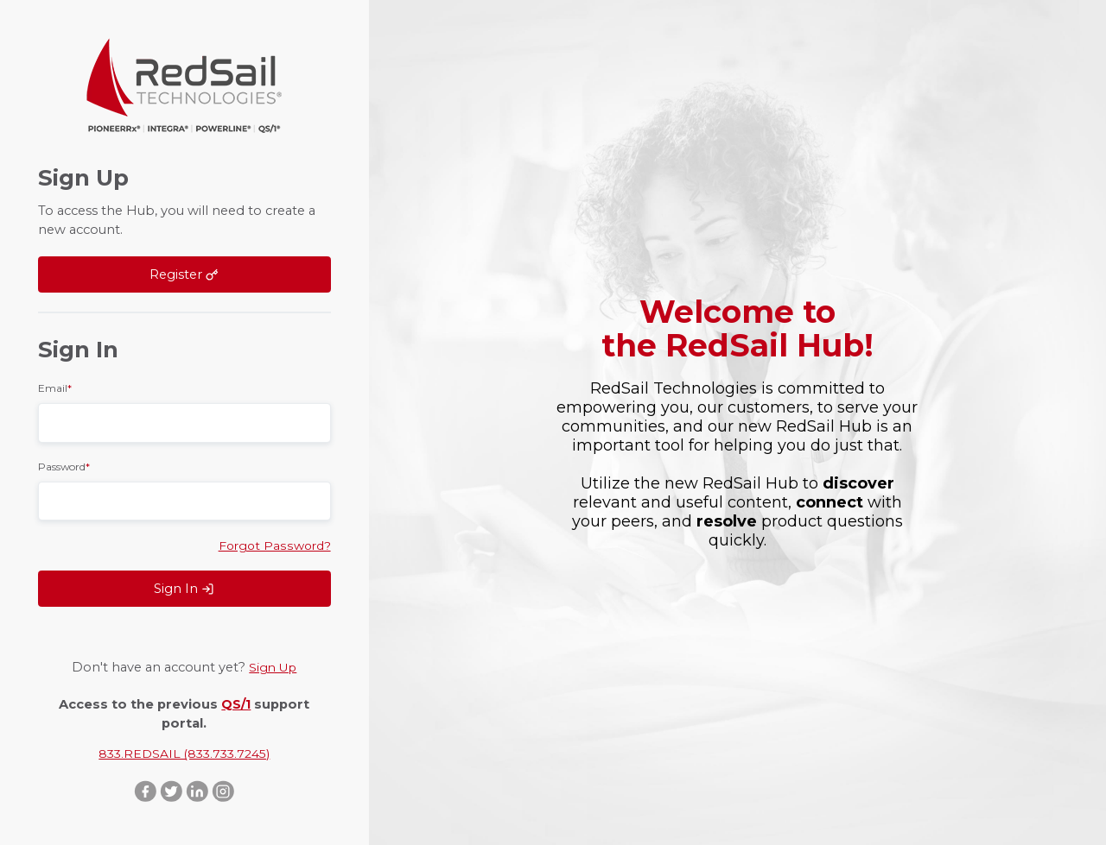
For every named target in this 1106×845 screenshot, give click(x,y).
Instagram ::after (225, 791)
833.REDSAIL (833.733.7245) (184, 752)
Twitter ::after (171, 791)
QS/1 (235, 701)
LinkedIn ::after (198, 791)
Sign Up (272, 666)
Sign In (184, 588)
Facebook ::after (143, 791)
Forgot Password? (272, 544)
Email (55, 386)
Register (184, 273)
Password (64, 464)
